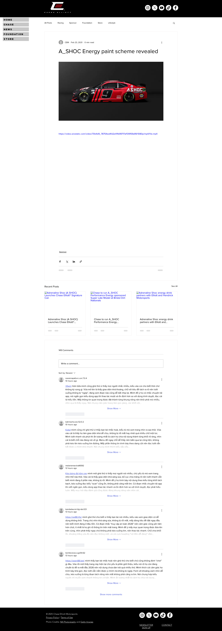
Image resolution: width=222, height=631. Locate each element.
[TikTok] (168, 7)
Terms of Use (67, 617)
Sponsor (73, 23)
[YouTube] (161, 7)
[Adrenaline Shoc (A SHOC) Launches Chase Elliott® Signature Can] (65, 302)
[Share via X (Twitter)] (67, 261)
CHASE (9, 24)
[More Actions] (161, 379)
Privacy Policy (52, 617)
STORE (9, 39)
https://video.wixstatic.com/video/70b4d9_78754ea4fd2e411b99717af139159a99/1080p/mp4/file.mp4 (108, 134)
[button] (174, 23)
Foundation (87, 23)
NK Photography (68, 622)
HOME (8, 19)
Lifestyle (111, 23)
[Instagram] (148, 7)
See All (174, 286)
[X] (154, 7)
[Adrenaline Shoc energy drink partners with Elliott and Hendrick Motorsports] (156, 302)
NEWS (8, 29)
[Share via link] (80, 261)
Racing (61, 23)
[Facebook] (175, 7)
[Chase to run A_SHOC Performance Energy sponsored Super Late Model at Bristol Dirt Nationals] (111, 302)
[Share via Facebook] (60, 261)
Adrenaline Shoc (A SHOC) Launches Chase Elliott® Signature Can (63, 321)
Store (100, 23)
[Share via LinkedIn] (73, 261)
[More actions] (161, 42)
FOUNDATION (14, 34)
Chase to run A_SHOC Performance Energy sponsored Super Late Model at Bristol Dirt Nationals (110, 321)
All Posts (48, 23)
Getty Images (87, 622)
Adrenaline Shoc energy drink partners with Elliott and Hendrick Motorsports (156, 321)
